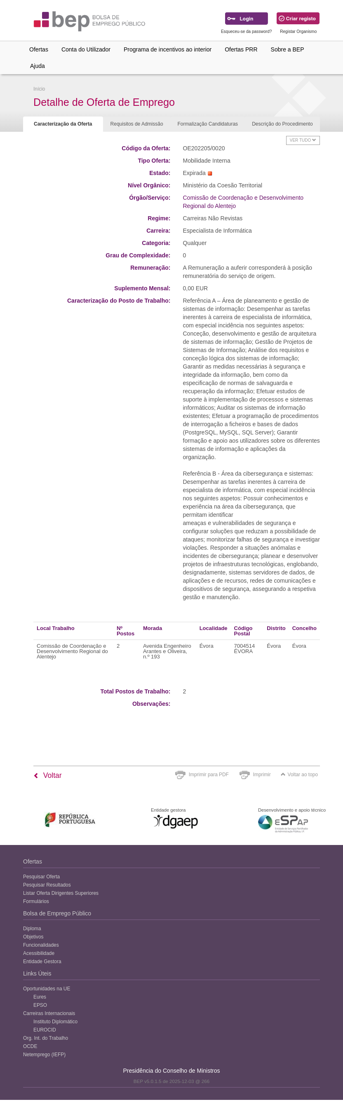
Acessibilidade (38, 953)
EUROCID (44, 1030)
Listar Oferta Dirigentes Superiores (61, 893)
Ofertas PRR (241, 49)
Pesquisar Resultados (47, 885)
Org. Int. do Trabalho (45, 1038)
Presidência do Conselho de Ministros (171, 1070)
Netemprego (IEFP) (44, 1054)
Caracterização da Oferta (63, 124)
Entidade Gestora (42, 961)
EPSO (40, 1005)
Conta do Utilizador (85, 49)
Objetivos (33, 937)
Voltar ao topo (299, 774)
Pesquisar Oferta (41, 877)
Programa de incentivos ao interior (167, 49)
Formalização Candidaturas (207, 124)
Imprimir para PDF (209, 774)
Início (39, 89)
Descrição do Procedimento (282, 124)
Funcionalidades (41, 945)
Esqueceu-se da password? (246, 31)
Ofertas (38, 49)
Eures (39, 997)
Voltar (47, 775)
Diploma (32, 928)
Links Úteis (37, 973)
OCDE (30, 1046)
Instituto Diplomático (55, 1022)
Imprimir (262, 774)
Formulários (36, 901)
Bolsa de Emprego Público (57, 913)
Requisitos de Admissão (136, 124)
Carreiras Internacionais (49, 1013)
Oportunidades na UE (46, 989)
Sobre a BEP (287, 49)
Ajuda (37, 66)
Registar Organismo (298, 31)
